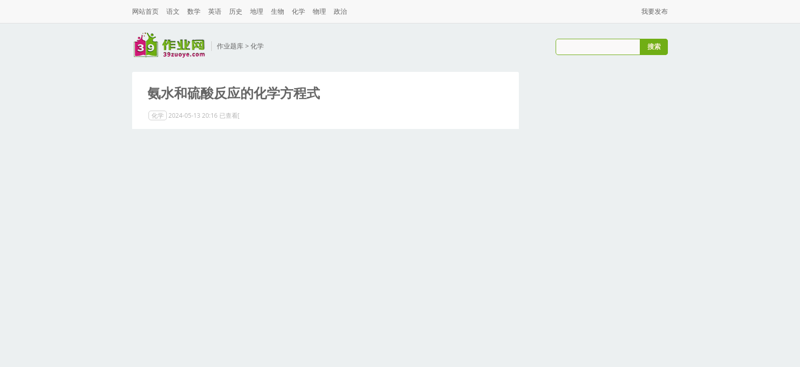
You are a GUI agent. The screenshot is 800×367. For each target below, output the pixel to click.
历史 (235, 11)
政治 (340, 11)
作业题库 (230, 45)
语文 (173, 11)
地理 (256, 11)
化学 (298, 11)
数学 (194, 11)
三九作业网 (169, 45)
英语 (214, 11)
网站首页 (145, 11)
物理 (319, 11)
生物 (277, 11)
